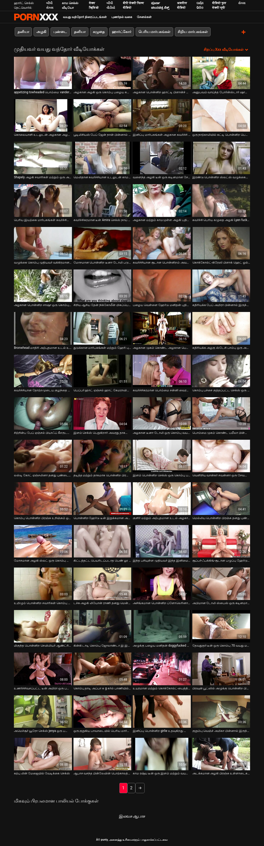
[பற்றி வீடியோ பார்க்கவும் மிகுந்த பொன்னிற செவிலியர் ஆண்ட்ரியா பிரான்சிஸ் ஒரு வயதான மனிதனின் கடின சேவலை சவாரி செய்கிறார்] (43, 626)
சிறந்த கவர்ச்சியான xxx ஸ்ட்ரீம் (36, 17)
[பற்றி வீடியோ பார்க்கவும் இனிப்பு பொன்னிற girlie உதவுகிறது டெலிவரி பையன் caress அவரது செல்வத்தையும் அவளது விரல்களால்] (162, 711)
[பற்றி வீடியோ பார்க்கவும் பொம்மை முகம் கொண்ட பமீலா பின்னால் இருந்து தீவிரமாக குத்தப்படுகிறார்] (221, 413)
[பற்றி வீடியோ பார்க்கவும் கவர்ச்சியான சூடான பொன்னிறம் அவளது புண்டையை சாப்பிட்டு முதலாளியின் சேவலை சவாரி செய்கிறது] (162, 242)
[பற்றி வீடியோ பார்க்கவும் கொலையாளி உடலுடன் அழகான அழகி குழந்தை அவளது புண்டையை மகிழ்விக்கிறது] (43, 115)
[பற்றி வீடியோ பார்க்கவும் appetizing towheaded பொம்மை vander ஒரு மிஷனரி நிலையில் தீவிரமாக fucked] (43, 72)
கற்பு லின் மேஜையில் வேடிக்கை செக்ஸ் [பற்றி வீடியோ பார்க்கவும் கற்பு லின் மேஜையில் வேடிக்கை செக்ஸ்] (42, 773)
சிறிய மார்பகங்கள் (193, 32)
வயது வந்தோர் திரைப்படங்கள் (85, 17)
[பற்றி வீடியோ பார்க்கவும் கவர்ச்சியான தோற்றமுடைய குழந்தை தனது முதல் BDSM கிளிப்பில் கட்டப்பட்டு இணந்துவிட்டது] (43, 370)
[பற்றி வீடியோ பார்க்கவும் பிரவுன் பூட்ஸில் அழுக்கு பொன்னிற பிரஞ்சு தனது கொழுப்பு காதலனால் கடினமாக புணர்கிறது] (221, 668)
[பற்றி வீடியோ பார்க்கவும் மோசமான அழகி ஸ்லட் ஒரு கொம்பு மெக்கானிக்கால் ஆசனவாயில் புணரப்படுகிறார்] (43, 540)
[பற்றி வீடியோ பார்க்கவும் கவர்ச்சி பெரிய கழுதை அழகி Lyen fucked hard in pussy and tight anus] (221, 200)
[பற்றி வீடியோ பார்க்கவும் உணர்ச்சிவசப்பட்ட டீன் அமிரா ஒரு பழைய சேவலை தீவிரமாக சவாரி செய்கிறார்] (43, 668)
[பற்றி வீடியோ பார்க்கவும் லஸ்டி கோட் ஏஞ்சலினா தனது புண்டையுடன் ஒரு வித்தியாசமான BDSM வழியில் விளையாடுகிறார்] (43, 455)
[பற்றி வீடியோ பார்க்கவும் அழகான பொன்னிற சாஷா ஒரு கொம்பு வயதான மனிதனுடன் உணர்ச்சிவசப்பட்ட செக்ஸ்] (43, 285)
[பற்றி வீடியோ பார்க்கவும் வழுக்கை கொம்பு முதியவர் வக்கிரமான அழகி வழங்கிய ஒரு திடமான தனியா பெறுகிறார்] (43, 242)
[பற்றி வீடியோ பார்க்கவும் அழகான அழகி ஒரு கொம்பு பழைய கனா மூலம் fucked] (102, 72)
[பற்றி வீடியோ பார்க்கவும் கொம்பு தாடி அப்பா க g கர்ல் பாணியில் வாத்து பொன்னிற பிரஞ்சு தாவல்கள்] (102, 668)
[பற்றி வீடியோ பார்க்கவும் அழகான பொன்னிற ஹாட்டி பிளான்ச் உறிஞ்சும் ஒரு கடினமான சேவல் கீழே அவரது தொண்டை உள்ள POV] (162, 72)
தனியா (23, 32)
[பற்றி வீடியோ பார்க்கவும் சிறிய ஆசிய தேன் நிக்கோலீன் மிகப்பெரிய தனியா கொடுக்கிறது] (102, 285)
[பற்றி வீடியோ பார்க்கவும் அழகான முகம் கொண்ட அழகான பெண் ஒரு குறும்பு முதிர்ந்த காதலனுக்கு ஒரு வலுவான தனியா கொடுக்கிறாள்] (162, 328)
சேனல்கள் (144, 17)
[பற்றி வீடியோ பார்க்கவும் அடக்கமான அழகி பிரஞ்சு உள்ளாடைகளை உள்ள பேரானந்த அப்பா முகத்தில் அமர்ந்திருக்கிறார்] (221, 754)
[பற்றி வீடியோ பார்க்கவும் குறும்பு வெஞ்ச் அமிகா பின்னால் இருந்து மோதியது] (221, 711)
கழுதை (99, 32)
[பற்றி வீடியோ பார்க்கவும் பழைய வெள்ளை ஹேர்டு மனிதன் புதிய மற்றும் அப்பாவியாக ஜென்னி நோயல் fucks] (162, 285)
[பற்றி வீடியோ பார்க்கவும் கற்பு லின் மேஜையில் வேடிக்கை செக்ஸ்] (43, 754)
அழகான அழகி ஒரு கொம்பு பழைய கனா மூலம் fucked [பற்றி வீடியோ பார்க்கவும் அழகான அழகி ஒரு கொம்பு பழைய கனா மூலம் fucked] (102, 92)
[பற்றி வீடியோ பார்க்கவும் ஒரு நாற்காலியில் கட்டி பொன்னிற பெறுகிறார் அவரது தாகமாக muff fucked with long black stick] (221, 115)
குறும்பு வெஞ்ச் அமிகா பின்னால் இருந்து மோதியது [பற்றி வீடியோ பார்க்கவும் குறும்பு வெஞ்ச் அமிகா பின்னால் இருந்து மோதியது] (221, 730)
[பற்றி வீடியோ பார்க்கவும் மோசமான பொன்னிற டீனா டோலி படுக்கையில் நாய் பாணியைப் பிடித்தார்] (102, 242)
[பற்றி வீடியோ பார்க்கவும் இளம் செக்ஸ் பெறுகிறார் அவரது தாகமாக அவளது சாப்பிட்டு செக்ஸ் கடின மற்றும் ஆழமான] (102, 413)
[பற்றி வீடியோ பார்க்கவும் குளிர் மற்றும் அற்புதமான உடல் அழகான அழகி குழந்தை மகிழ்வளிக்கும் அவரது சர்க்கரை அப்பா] (162, 498)
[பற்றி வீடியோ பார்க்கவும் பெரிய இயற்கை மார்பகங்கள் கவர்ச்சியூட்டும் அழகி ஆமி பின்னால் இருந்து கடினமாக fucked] (43, 200)
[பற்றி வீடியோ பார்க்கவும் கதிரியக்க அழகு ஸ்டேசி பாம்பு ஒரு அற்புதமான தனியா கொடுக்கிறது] (221, 328)
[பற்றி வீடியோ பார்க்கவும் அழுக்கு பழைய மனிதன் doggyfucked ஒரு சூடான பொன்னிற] (162, 626)
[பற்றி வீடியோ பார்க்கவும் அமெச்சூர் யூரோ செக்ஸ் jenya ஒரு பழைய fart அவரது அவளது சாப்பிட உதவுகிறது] (43, 711)
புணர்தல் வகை (121, 17)
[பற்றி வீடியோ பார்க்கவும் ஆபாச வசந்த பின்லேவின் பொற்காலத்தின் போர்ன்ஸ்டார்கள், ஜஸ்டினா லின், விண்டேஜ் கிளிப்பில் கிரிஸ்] (102, 754)
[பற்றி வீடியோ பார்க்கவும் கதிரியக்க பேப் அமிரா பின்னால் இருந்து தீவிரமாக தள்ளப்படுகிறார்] (221, 285)
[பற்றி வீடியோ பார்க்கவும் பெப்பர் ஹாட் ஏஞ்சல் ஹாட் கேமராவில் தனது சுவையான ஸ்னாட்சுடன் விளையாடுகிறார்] (102, 370)
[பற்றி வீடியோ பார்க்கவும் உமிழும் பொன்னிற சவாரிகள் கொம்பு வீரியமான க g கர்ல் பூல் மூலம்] (43, 583)
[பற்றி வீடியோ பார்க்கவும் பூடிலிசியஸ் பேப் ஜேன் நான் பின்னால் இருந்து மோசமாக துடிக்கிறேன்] (102, 115)
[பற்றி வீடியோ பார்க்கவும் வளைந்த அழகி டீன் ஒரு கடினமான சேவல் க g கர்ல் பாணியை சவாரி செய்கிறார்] (162, 157)
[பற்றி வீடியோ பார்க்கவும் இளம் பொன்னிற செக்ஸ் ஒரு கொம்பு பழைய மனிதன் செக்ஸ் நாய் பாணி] (162, 455)
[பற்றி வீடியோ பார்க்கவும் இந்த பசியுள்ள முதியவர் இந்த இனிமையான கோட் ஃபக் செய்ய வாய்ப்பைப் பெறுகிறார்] (162, 540)
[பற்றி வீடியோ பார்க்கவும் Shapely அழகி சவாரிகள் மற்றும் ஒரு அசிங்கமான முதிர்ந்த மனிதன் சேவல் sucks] (43, 157)
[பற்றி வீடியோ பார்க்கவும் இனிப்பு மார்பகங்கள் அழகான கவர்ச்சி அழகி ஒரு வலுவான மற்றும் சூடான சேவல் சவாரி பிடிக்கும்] (162, 115)
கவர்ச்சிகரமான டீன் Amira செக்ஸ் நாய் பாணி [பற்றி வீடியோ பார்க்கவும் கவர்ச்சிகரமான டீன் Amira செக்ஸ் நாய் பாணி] (102, 219)
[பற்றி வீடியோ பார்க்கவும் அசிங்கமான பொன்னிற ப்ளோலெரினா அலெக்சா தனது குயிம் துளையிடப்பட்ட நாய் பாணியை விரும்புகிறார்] (162, 583)
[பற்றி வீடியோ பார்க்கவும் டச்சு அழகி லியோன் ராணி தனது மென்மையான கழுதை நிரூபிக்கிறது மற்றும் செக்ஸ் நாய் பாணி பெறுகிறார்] (102, 583)
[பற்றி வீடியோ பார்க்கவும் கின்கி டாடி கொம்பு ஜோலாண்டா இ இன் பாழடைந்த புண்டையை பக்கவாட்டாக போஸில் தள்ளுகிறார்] (102, 626)
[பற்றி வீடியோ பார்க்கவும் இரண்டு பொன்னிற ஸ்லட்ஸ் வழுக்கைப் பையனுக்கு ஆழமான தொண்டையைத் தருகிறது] (221, 157)
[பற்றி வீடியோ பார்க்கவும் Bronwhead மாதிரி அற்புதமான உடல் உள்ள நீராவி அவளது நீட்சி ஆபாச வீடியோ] (43, 328)
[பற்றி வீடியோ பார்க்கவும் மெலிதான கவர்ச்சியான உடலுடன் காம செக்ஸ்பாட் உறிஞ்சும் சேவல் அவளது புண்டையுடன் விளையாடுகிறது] (102, 157)
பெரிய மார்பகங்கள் (154, 32)
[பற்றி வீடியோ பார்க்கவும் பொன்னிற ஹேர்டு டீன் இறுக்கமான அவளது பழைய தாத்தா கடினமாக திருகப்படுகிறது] (102, 498)
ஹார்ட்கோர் (121, 32)
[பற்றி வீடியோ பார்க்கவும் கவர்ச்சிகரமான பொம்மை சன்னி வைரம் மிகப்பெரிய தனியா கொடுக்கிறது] (162, 370)
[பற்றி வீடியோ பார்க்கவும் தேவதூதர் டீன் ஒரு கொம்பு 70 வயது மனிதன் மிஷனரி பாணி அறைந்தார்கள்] (221, 626)
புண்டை (60, 32)
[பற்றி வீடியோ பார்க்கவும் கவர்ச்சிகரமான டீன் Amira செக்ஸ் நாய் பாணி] (102, 200)
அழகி (41, 32)
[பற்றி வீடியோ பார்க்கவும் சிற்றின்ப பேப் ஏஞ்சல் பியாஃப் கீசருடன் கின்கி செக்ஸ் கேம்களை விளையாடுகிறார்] (43, 413)
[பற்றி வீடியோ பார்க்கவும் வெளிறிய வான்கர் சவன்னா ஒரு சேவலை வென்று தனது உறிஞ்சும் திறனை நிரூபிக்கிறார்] (221, 455)
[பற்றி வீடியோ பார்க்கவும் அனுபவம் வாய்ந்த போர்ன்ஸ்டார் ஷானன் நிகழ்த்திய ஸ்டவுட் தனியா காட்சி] (221, 72)
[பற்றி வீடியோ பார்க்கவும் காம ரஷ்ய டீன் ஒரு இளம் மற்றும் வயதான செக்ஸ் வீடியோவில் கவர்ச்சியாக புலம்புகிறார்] (162, 754)
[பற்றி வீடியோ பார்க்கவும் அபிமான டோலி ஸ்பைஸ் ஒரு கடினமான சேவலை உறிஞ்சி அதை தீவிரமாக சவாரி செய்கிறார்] (221, 583)
